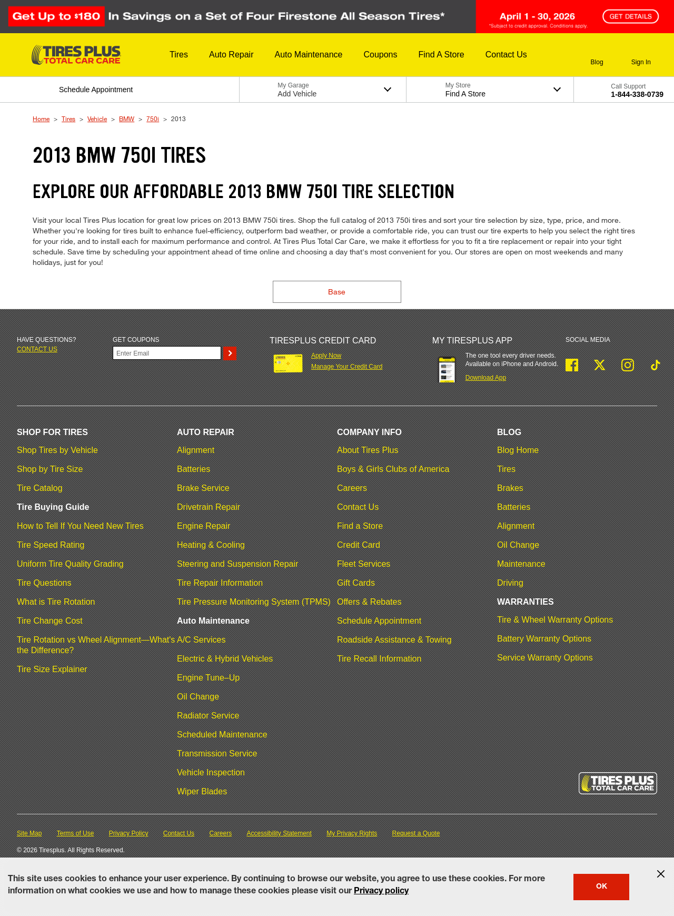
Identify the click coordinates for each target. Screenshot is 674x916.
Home (41, 118)
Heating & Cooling (211, 544)
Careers (352, 488)
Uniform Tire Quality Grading (70, 563)
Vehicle (97, 118)
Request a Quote (416, 833)
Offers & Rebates (369, 601)
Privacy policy (381, 892)
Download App (485, 377)
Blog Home (518, 450)
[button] (179, 55)
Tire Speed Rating (50, 544)
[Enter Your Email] (167, 353)
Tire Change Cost (50, 620)
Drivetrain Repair (208, 507)
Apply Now (326, 355)
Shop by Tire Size (50, 469)
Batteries (193, 469)
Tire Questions (44, 582)
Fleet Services (363, 563)
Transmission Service (217, 753)
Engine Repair (203, 525)
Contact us (37, 349)
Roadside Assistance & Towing (394, 639)
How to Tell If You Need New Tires (80, 525)
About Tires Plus (368, 450)
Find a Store (360, 525)
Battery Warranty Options (544, 638)
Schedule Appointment (379, 620)
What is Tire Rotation (56, 601)
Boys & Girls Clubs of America (393, 469)
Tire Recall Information (379, 658)
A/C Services (201, 639)
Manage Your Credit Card (346, 366)
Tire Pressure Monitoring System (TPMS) (254, 601)
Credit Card (358, 544)
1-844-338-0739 (637, 94)
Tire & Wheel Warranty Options (555, 619)
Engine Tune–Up (208, 677)
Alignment (195, 450)
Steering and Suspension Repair (237, 563)
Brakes (510, 488)
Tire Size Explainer (52, 669)
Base (336, 291)
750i (152, 118)
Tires (68, 118)
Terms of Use (75, 833)
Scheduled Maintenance (222, 734)
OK (601, 887)
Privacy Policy (128, 833)
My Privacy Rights (351, 833)
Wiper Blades (202, 791)
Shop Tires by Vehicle (57, 450)
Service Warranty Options (545, 657)
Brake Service (203, 488)
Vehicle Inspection (211, 772)
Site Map (29, 833)
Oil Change (198, 696)
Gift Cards (356, 582)
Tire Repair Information (220, 582)
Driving (510, 582)
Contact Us (358, 507)
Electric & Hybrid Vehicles (225, 658)
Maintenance (521, 563)
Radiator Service (208, 715)
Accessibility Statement (279, 833)
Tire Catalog (40, 488)
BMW (126, 118)
